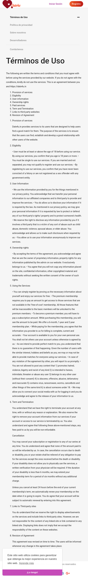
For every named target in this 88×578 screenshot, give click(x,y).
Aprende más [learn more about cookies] (26, 563)
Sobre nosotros (18, 32)
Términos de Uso (19, 17)
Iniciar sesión (55, 4)
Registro (76, 4)
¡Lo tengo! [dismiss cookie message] (32, 572)
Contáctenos (16, 49)
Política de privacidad (21, 25)
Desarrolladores (18, 40)
